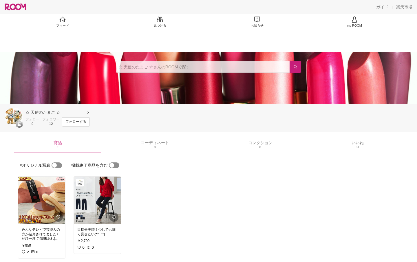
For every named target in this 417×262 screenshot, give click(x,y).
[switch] (57, 165)
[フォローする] (76, 122)
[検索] (295, 67)
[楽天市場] (404, 7)
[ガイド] (382, 7)
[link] (41, 200)
